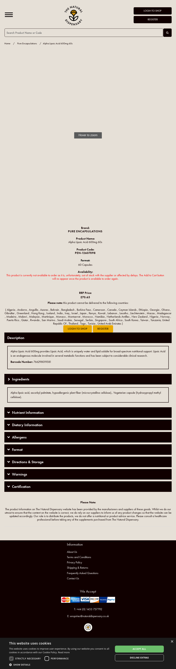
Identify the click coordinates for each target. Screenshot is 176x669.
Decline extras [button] (139, 657)
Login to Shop (152, 10)
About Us (72, 552)
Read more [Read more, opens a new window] (64, 652)
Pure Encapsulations (27, 43)
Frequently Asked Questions (82, 573)
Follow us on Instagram (88, 627)
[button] (60, 664)
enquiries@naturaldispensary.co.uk (89, 616)
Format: (85, 260)
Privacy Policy (74, 562)
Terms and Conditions (79, 557)
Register (153, 19)
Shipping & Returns (77, 567)
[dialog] (88, 653)
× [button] (172, 641)
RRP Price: (85, 293)
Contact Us (73, 578)
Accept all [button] (139, 648)
